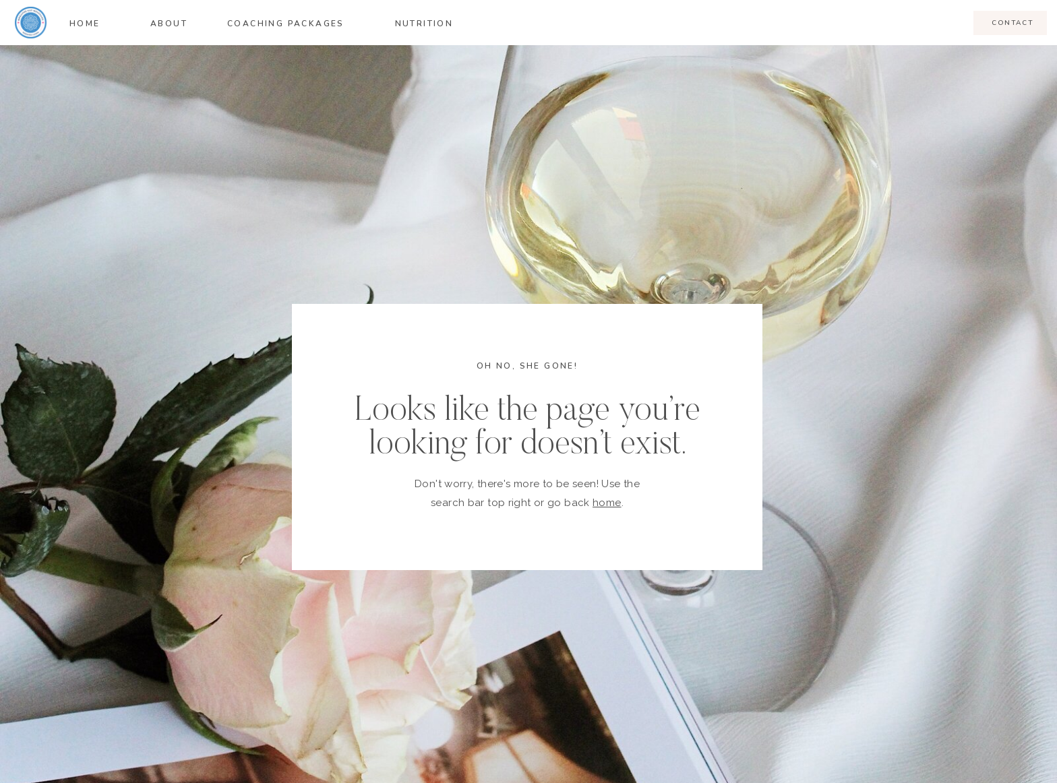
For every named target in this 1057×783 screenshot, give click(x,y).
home (607, 503)
